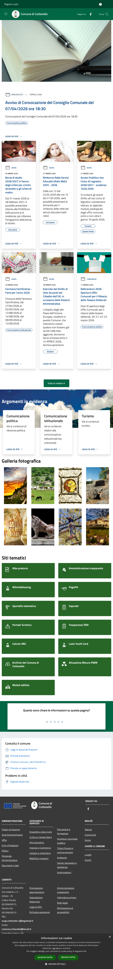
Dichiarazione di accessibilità (65, 910)
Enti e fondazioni (10, 845)
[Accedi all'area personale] (100, 4)
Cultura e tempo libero (40, 837)
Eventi (88, 860)
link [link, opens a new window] (84, 951)
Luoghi (88, 854)
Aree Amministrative (12, 835)
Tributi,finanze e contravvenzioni (65, 850)
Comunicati (16, 94)
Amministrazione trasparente (65, 890)
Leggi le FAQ (35, 907)
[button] (56, 964)
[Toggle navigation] (6, 14)
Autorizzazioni (64, 872)
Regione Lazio (11, 4)
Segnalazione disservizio (36, 899)
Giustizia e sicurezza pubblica (67, 841)
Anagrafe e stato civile (40, 832)
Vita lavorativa (36, 842)
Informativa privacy (67, 897)
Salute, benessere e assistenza (67, 865)
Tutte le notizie (56, 383)
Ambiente (62, 857)
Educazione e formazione (63, 831)
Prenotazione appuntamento (36, 890)
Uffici (4, 840)
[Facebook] (89, 14)
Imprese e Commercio (40, 848)
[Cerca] (107, 14)
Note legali (62, 903)
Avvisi (10, 167)
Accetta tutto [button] (45, 957)
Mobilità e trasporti (39, 858)
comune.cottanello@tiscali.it (16, 929)
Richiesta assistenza (39, 912)
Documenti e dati (10, 865)
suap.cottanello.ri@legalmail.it (18, 921)
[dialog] (56, 951)
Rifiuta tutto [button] (68, 957)
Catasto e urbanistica (40, 853)
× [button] (110, 937)
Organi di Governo (11, 829)
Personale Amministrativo (9, 858)
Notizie (88, 829)
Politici (5, 851)
